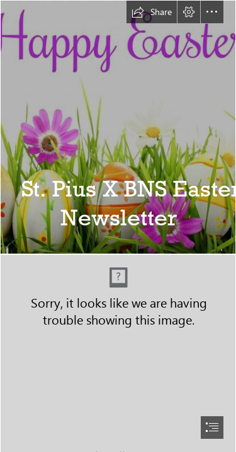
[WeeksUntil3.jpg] (118, 127)
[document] (118, 226)
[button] (151, 12)
